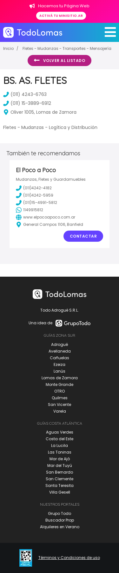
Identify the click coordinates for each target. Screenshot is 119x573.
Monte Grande (59, 384)
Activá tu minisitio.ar (61, 15)
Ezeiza (59, 364)
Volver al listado (59, 60)
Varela (59, 411)
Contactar (83, 236)
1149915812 (29, 210)
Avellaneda (60, 351)
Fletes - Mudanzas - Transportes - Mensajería (67, 48)
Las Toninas (59, 452)
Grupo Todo (59, 513)
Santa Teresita (59, 485)
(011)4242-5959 (34, 195)
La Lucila (59, 445)
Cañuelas (59, 358)
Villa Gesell (59, 492)
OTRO (59, 391)
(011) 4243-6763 (25, 94)
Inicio (8, 48)
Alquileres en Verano (59, 526)
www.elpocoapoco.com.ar (45, 217)
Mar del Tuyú (59, 465)
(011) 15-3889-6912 (27, 103)
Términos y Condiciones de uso (69, 557)
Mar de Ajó (60, 459)
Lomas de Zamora (60, 378)
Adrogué (59, 344)
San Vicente (59, 404)
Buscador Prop (59, 520)
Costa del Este (59, 439)
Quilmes (60, 398)
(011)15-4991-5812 (36, 203)
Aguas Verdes (59, 432)
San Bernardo (59, 472)
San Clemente (59, 479)
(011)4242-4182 (34, 188)
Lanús (59, 371)
